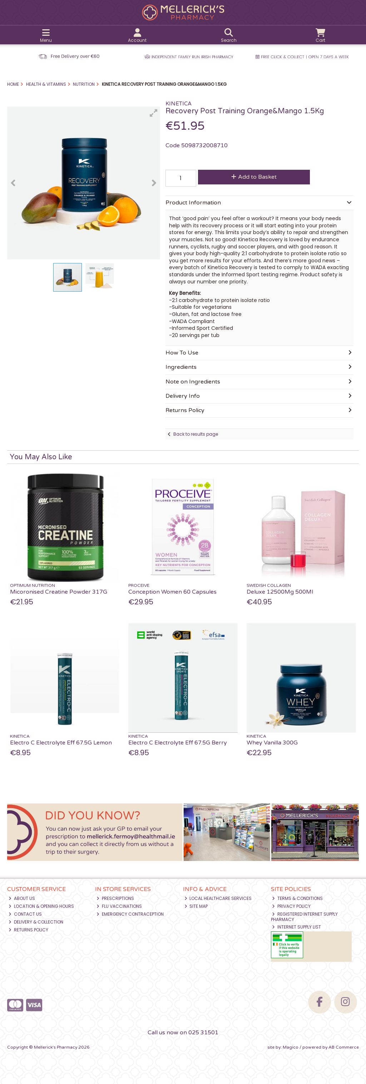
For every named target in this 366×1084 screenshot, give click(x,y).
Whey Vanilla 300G (272, 742)
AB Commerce (343, 1047)
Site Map (196, 906)
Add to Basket (254, 176)
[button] (153, 113)
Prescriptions (115, 898)
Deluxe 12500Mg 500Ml (280, 591)
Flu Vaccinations (119, 906)
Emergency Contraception (130, 914)
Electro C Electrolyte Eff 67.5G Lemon (61, 742)
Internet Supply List (296, 927)
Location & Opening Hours (41, 906)
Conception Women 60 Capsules (172, 591)
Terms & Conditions (297, 898)
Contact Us (25, 914)
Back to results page (195, 434)
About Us (22, 898)
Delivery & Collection (36, 922)
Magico (290, 1047)
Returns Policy (28, 930)
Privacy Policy (291, 906)
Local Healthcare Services (218, 898)
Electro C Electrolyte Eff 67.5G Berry (177, 742)
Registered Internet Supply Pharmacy (304, 916)
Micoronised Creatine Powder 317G (58, 591)
